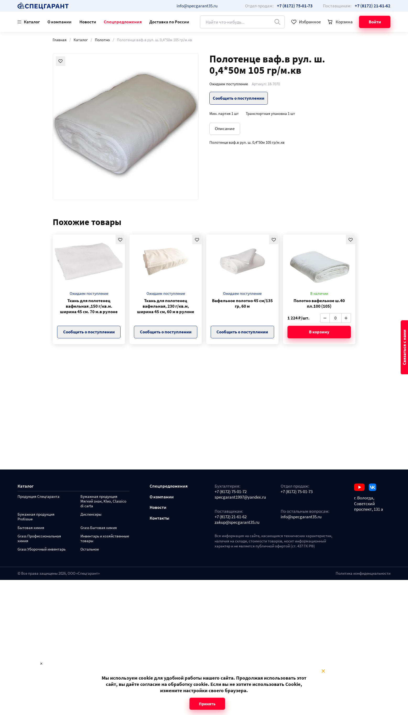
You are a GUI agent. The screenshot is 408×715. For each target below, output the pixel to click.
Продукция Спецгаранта (38, 496)
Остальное (89, 549)
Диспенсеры (90, 514)
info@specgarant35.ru (197, 6)
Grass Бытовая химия (98, 528)
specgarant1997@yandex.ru (240, 497)
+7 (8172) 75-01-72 (231, 491)
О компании (59, 22)
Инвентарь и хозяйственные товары (104, 538)
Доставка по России (169, 22)
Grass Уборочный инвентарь (42, 549)
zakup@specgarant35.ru (237, 522)
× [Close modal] (323, 671)
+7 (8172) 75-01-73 (297, 491)
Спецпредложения (123, 22)
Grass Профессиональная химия (39, 538)
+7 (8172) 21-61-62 (231, 517)
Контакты (159, 518)
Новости (87, 22)
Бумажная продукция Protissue (36, 516)
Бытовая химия (31, 528)
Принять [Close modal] (207, 703)
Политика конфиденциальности (363, 573)
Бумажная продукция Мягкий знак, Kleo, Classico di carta (103, 501)
